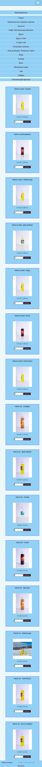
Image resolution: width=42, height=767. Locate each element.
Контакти (21, 766)
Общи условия (7, 762)
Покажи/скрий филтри (21, 79)
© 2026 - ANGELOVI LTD (26, 762)
